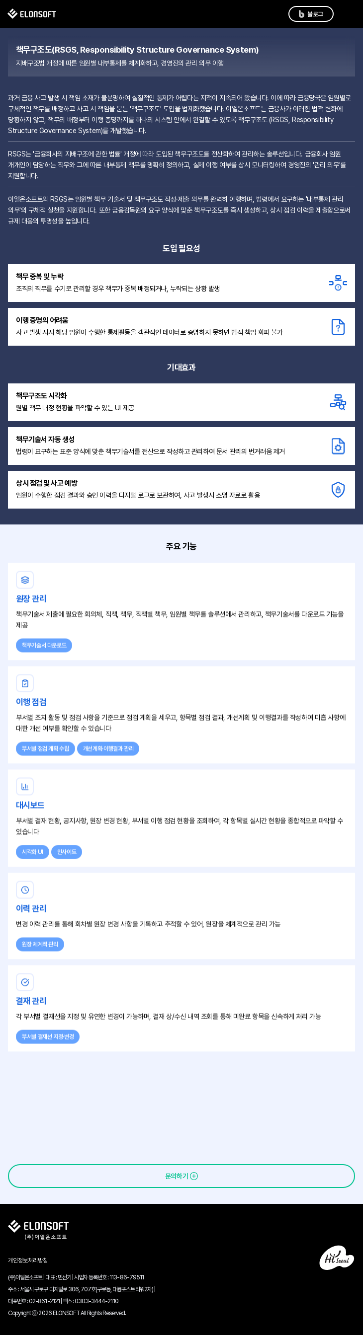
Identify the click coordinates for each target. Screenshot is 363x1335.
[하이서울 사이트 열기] (336, 1257)
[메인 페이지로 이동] (31, 13)
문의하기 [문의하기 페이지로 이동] (176, 1176)
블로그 (315, 14)
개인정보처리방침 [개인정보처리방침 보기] (28, 1260)
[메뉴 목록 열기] (348, 14)
